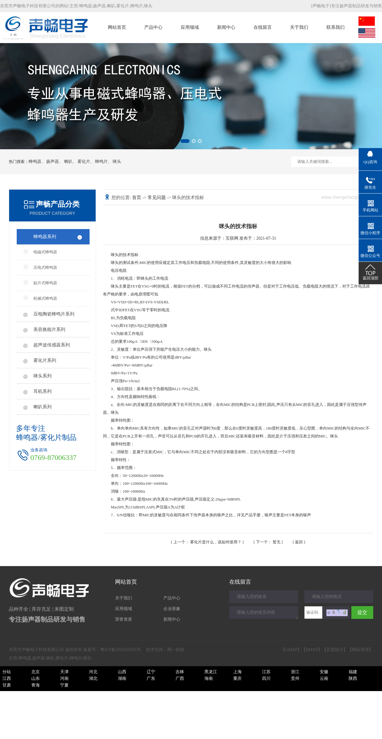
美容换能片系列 (49, 329)
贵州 (295, 678)
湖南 (122, 678)
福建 (353, 672)
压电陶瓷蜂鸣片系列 (53, 314)
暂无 (269, 542)
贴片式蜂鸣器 (45, 283)
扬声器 (99, 6)
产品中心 (153, 27)
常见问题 (157, 197)
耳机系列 (42, 391)
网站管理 (360, 649)
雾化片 (122, 6)
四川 (266, 678)
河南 (64, 678)
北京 (35, 672)
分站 (6, 672)
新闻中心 (226, 27)
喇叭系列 (42, 406)
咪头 (148, 6)
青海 (35, 685)
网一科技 (175, 649)
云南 (324, 678)
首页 (137, 197)
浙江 (295, 672)
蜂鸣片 (136, 6)
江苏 (266, 672)
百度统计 (334, 649)
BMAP (312, 649)
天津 (64, 672)
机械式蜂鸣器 (45, 298)
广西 (180, 678)
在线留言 (263, 27)
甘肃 (6, 685)
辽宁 (151, 672)
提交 (362, 612)
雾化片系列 (44, 360)
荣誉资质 (123, 619)
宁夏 (64, 685)
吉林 (180, 672)
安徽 (324, 672)
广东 (151, 678)
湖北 (93, 678)
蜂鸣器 (85, 6)
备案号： (112, 649)
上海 (237, 672)
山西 (122, 672)
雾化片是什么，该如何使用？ (208, 542)
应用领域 (190, 27)
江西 (6, 678)
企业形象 (171, 608)
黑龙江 (210, 672)
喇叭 (111, 6)
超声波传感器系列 (51, 345)
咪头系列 (42, 375)
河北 (93, 672)
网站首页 (117, 27)
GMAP (291, 649)
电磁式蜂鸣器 (45, 252)
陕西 (353, 678)
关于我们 (299, 27)
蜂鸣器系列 (44, 236)
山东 (35, 678)
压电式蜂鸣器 (45, 267)
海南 (208, 678)
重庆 (237, 678)
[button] (184, 141)
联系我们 (335, 27)
